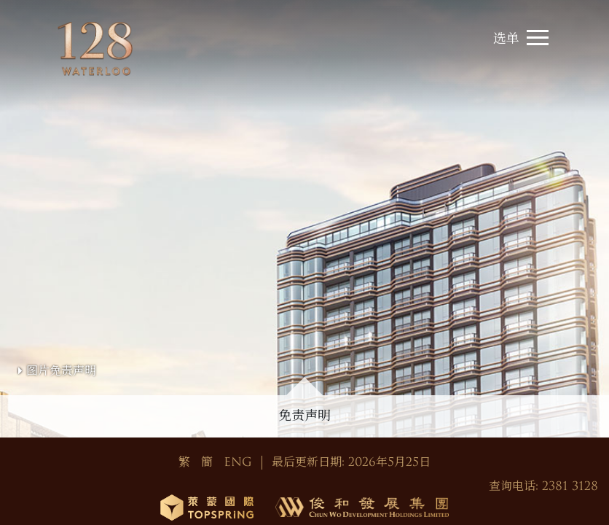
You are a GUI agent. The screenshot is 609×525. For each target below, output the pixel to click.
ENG (238, 462)
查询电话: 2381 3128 (543, 486)
